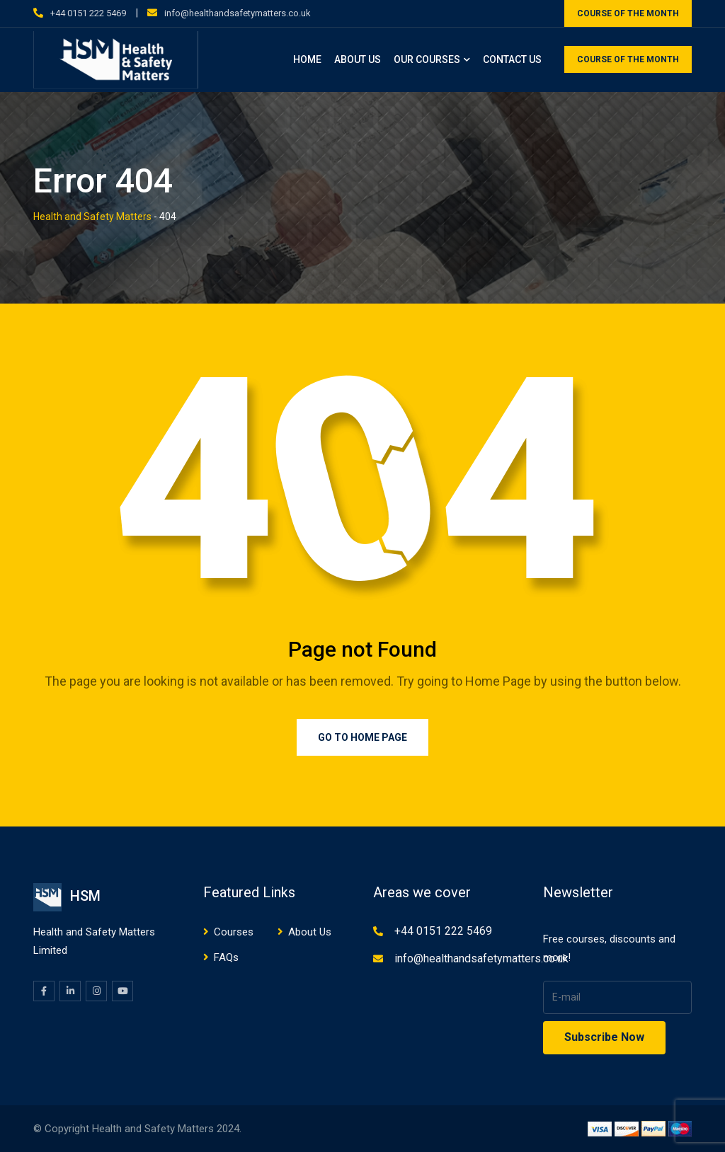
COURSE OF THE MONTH (628, 13)
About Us (357, 59)
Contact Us (512, 59)
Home (307, 59)
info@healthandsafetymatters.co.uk (237, 13)
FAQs (226, 957)
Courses (233, 932)
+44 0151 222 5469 (88, 13)
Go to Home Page (362, 737)
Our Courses (427, 59)
